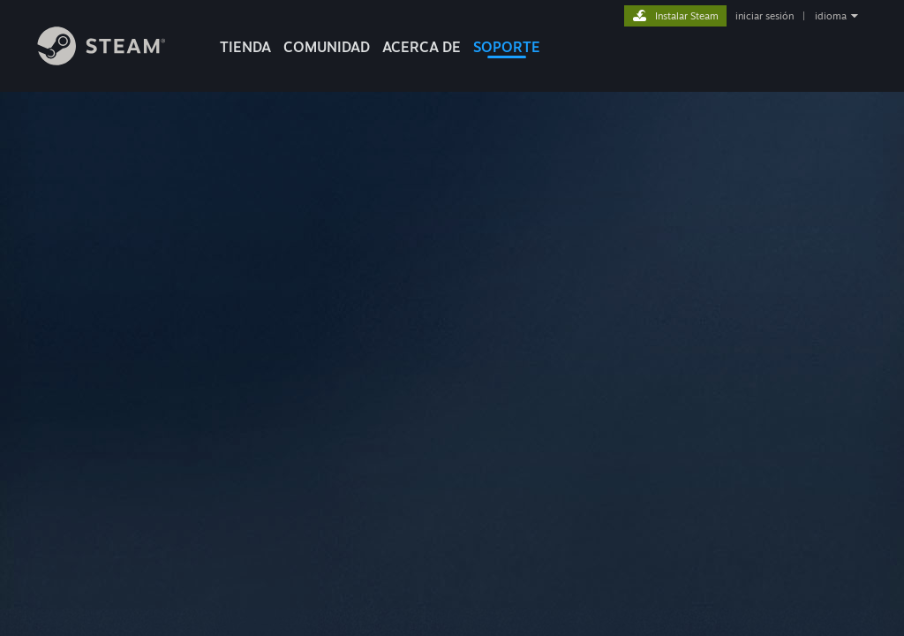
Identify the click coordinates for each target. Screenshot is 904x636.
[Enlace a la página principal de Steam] (114, 60)
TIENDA (245, 47)
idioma (831, 16)
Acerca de (421, 47)
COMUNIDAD (326, 47)
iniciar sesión (764, 16)
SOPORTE (506, 47)
